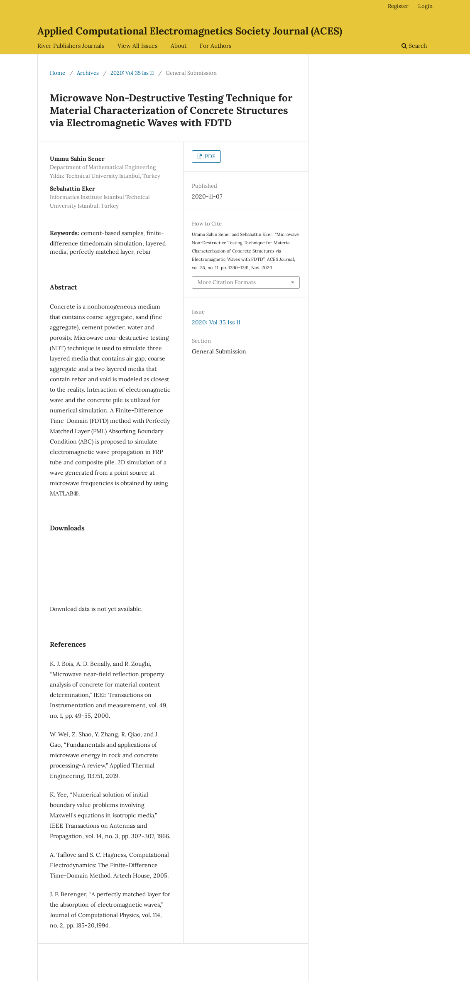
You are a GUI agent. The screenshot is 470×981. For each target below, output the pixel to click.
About (178, 45)
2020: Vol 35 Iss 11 (132, 72)
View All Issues (137, 45)
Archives (88, 72)
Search (414, 45)
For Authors (215, 45)
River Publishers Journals (70, 45)
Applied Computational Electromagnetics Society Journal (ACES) (189, 31)
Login (425, 6)
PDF (209, 156)
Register (398, 6)
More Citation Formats (227, 282)
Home (57, 72)
